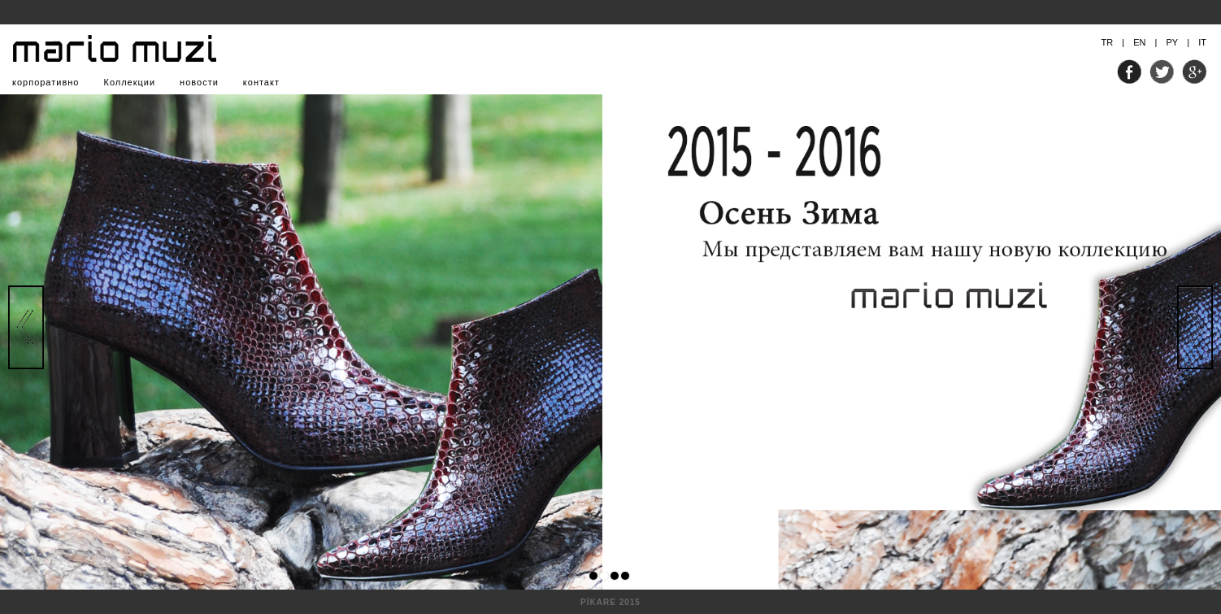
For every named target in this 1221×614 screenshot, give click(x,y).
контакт (261, 82)
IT (1202, 42)
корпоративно (45, 82)
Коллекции (129, 82)
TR (1108, 42)
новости (199, 82)
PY (1172, 42)
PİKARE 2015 (610, 602)
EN (1139, 42)
